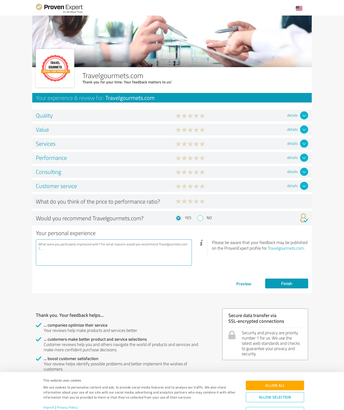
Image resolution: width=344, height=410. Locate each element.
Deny (275, 392)
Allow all (275, 365)
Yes (188, 217)
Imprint (48, 387)
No (209, 217)
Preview (243, 283)
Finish (286, 283)
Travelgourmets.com (286, 248)
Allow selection (275, 377)
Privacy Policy (67, 387)
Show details (202, 401)
